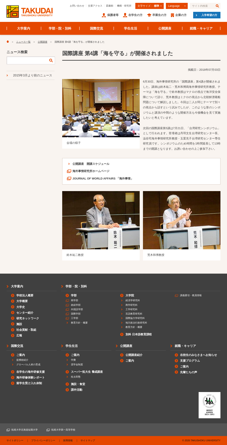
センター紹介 (24, 312)
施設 (19, 324)
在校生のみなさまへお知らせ (198, 355)
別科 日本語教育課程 (139, 334)
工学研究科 (132, 309)
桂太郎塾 (76, 376)
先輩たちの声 (188, 372)
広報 (19, 335)
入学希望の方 (209, 15)
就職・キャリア (201, 28)
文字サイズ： (148, 5)
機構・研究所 (124, 5)
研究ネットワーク (27, 318)
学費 (73, 360)
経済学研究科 (133, 300)
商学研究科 (132, 305)
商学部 (74, 300)
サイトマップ (88, 440)
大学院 (130, 295)
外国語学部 (77, 309)
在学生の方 (135, 15)
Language (174, 5)
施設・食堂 (78, 384)
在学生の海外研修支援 (30, 371)
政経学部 (76, 305)
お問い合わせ (77, 5)
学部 (74, 295)
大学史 (20, 307)
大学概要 (22, 301)
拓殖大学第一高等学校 (63, 429)
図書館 (109, 5)
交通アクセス (95, 5)
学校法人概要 (24, 295)
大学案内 (23, 28)
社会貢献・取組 (26, 329)
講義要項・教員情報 (191, 295)
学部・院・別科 (60, 28)
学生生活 (130, 28)
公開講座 (164, 28)
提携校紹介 (22, 360)
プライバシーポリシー (43, 440)
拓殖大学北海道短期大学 (24, 429)
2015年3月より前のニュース (32, 75)
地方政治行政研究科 (136, 322)
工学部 (74, 318)
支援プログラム (190, 360)
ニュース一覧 (23, 41)
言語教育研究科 (134, 313)
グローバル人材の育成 (28, 364)
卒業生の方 (159, 15)
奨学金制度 (77, 364)
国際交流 (96, 28)
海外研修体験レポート (30, 377)
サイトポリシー (15, 440)
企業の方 (181, 15)
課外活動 (76, 389)
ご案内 (20, 355)
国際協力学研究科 (135, 318)
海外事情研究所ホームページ (90, 171)
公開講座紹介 (134, 355)
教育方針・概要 (79, 322)
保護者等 (113, 15)
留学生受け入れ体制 (29, 383)
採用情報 (68, 440)
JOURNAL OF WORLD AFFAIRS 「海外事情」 (102, 178)
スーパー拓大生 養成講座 (87, 371)
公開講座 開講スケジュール (90, 163)
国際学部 (76, 313)
